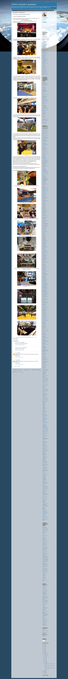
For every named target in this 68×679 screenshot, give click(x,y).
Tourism (43, 472)
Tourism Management (44, 485)
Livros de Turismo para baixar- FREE (47, 10)
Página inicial (27, 369)
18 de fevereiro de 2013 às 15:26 (20, 344)
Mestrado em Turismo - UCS (44, 68)
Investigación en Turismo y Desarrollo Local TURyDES (44, 309)
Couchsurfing (44, 589)
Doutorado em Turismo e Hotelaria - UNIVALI (45, 50)
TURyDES (43, 509)
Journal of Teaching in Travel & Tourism (45, 370)
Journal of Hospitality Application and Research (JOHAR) (45, 340)
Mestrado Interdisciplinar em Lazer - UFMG (45, 53)
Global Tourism (44, 535)
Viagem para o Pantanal (18, 342)
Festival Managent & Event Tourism (45, 223)
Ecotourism (44, 201)
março (45, 661)
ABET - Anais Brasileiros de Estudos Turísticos (45, 527)
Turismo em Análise (44, 579)
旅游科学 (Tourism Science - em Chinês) (45, 520)
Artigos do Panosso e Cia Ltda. (29, 10)
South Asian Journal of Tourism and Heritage (45, 461)
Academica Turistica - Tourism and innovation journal (45, 133)
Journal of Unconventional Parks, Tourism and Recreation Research (45, 395)
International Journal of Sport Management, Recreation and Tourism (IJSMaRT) (45, 291)
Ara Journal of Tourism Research (45, 160)
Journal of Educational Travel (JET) (45, 329)
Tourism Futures (44, 621)
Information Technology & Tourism (44, 234)
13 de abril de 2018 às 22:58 (19, 364)
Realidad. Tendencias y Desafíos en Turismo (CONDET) (44, 412)
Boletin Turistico (44, 94)
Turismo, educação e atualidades (23, 4)
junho (45, 657)
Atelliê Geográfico (45, 529)
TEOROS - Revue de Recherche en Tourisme (45, 465)
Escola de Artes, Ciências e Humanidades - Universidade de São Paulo (44, 593)
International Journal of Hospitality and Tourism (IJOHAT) (45, 273)
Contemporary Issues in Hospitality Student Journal (45, 188)
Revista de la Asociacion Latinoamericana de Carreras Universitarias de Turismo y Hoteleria (45, 426)
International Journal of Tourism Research (45, 299)
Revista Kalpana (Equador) (44, 448)
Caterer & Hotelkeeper (44, 176)
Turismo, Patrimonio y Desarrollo (44, 508)
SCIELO (43, 636)
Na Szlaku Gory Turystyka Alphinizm (44, 402)
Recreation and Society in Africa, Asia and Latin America (44, 415)
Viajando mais (37, 10)
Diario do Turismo (45, 590)
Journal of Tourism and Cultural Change (45, 376)
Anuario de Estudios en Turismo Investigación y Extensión (44, 157)
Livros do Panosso (19, 10)
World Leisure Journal (44, 514)
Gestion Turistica (44, 230)
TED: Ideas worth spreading (44, 620)
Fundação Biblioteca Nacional (45, 596)
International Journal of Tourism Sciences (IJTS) (45, 302)
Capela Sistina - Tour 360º (44, 588)
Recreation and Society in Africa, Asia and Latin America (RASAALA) (44, 420)
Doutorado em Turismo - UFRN (44, 44)
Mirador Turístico (44, 399)
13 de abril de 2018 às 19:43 (19, 357)
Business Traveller (45, 174)
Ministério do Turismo (44, 604)
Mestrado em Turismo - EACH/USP (44, 66)
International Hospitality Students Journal (44, 240)
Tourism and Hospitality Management (44, 475)
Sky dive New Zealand (44, 618)
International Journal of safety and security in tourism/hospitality (45, 283)
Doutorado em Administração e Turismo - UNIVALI (45, 37)
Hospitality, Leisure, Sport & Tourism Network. (45, 598)
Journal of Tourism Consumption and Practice (45, 381)
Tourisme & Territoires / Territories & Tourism (44, 501)
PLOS (43, 631)
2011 (44, 671)
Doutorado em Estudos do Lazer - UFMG (45, 39)
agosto (45, 655)
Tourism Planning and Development (45, 487)
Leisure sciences (44, 397)
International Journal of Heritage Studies (45, 262)
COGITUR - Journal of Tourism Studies (45, 184)
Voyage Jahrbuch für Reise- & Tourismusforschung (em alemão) (45, 512)
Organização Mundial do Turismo (44, 113)
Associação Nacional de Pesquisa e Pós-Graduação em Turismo (44, 91)
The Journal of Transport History (44, 467)
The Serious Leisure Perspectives (44, 116)
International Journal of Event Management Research (44, 258)
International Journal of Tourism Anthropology (45, 294)
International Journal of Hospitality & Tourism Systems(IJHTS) (44, 269)
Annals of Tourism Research (45, 154)
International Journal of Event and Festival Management (44, 255)
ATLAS (43, 93)
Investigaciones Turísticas (44, 312)
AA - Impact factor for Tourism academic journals (45, 130)
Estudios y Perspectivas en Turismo (44, 215)
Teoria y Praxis (44, 463)
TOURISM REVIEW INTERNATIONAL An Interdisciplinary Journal (45, 494)
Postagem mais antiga (36, 369)
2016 (44, 649)
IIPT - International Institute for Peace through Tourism (45, 601)
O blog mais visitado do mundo (45, 607)
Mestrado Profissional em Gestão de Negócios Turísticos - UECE (45, 56)
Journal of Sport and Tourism (44, 365)
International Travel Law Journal (45, 307)
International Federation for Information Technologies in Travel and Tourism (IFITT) (45, 107)
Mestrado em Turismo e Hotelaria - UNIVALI (45, 74)
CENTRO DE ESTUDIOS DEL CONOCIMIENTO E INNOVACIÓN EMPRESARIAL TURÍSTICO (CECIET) (45, 180)
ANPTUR (43, 586)
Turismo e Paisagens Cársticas (43, 575)
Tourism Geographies (44, 481)
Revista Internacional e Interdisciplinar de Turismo (45, 445)
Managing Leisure (45, 398)
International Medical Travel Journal (44, 305)
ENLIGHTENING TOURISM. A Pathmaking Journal (44, 212)
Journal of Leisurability (44, 356)
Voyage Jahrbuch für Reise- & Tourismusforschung (45, 120)
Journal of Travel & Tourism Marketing (45, 389)
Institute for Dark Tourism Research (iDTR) (45, 100)
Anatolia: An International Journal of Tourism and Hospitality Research (45, 149)
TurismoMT (44, 622)
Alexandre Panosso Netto (45, 17)
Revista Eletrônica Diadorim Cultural (45, 561)
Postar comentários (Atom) (19, 371)
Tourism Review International (44, 490)
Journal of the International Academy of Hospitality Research (44, 373)
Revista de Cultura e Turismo (45, 552)
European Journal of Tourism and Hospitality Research (45, 218)
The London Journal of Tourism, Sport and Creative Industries (45, 470)
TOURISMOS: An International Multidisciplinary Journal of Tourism (45, 504)
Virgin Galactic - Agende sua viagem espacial (44, 624)
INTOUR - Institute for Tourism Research (45, 111)
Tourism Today (44, 496)
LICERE (43, 537)
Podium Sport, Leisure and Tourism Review (44, 544)
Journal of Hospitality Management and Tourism (44, 343)
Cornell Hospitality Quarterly (45, 191)
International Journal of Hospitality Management (44, 276)
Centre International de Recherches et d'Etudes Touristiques (44, 97)
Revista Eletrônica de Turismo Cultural (45, 559)
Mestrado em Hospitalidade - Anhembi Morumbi (45, 59)
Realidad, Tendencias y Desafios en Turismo (44, 408)
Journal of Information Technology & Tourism (44, 353)
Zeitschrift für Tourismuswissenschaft (45, 517)
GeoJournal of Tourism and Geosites (44, 229)
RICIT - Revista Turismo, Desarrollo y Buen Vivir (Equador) (45, 450)
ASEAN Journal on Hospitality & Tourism (45, 166)
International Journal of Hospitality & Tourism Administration (44, 265)
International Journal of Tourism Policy (45, 297)
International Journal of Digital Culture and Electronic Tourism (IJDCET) (45, 252)
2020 (44, 645)
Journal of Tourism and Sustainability (45, 378)
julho (45, 656)
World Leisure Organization (44, 123)
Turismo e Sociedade (44, 577)
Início (14, 10)
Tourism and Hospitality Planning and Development (44, 478)
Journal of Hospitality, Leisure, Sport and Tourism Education (45, 350)
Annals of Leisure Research (44, 152)
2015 (44, 650)
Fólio (43, 534)
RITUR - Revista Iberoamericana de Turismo (45, 571)
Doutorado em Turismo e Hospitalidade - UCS (44, 47)
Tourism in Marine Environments (45, 483)
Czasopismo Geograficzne (44, 196)
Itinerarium (44, 536)
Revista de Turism (45, 429)
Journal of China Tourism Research (45, 320)
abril (45, 660)
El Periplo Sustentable (44, 203)
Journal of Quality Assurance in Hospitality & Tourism (44, 362)
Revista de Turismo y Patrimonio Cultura (45, 434)
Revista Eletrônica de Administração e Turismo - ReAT (45, 557)
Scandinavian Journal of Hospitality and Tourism (44, 454)
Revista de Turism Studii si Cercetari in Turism (45, 431)
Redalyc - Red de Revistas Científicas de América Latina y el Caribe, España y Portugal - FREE (45, 613)
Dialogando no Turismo (44, 533)
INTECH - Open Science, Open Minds (44, 103)
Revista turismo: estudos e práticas (45, 569)
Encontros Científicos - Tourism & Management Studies (44, 208)
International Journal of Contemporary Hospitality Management (44, 243)
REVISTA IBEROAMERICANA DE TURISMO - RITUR (45, 438)
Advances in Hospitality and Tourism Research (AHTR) (45, 140)
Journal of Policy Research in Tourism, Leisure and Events (44, 359)
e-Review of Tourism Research (45, 200)
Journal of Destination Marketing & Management (44, 322)
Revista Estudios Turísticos (44, 436)
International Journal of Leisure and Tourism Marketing (45, 280)
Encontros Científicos (43, 205)
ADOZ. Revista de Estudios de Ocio (45, 138)
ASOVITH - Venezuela (44, 87)
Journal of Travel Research (44, 391)
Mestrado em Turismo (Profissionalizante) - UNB (45, 62)
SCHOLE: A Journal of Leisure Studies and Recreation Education (45, 458)
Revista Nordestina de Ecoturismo (45, 565)
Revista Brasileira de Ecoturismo (44, 547)
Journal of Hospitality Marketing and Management (44, 347)
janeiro (45, 662)
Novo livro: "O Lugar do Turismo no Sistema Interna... (49, 668)
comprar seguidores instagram (20, 347)
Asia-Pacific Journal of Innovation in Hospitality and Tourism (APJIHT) (45, 170)
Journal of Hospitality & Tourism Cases (44, 334)
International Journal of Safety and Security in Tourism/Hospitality (45, 287)
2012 (44, 670)
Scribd (43, 616)
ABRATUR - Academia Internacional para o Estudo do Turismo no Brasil (45, 83)
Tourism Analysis (44, 473)
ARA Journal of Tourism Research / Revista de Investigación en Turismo (45, 163)
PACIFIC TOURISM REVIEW (43, 405)
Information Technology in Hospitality (44, 237)
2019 (44, 646)
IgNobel (43, 629)
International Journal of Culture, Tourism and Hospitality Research (45, 247)
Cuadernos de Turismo (44, 192)
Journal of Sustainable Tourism (44, 368)
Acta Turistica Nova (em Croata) (45, 136)
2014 (44, 651)
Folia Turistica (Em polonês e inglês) (45, 225)
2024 (44, 644)
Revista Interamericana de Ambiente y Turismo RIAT (45, 442)
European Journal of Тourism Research (45, 221)
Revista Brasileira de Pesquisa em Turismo (44, 550)
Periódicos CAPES (45, 630)
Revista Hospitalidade (44, 563)
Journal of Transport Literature (43, 387)
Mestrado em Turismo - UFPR (44, 70)
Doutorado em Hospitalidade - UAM (44, 42)
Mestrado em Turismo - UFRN (44, 71)
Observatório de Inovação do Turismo (44, 539)
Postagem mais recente (17, 369)
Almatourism (44, 146)
